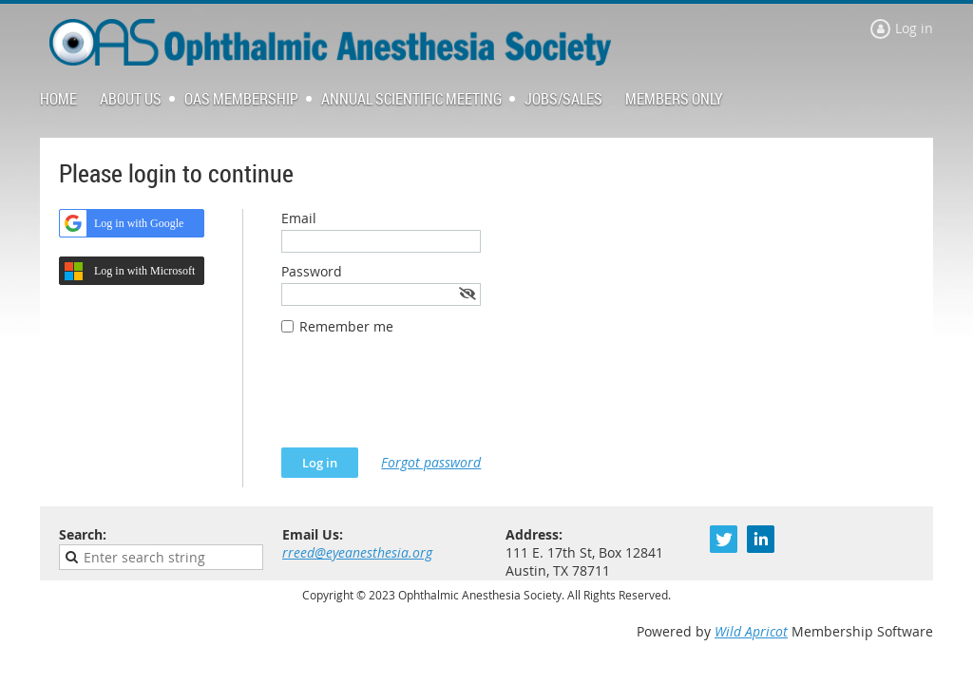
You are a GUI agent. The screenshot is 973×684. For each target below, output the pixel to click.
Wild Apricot (751, 631)
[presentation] (425, 401)
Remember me (346, 326)
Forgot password (431, 462)
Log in (914, 28)
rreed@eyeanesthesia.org (357, 552)
